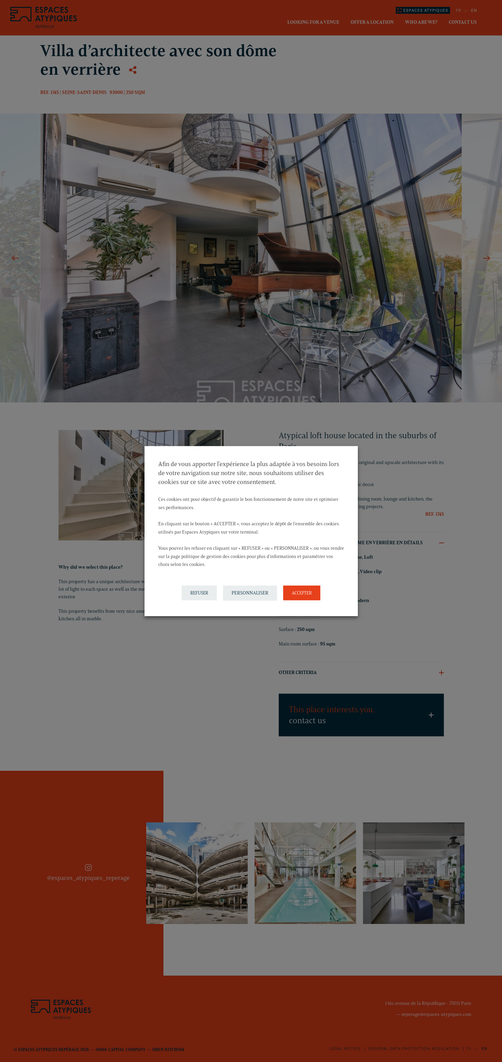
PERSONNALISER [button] (250, 593)
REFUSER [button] (199, 593)
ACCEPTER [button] (302, 593)
